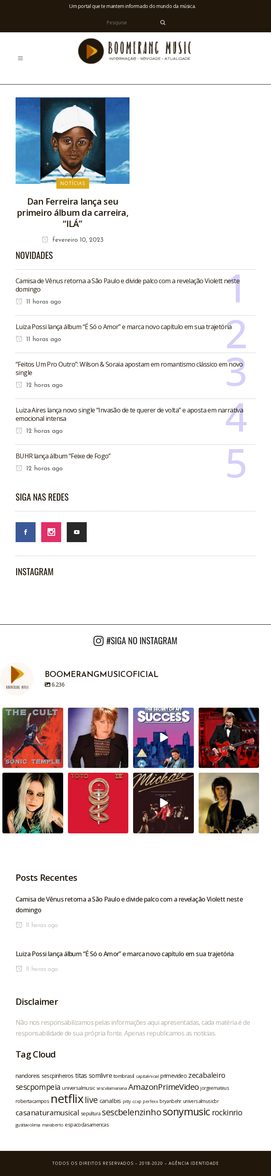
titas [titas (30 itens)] (81, 1075)
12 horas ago (39, 385)
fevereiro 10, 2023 (73, 240)
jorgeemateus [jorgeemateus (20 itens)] (214, 1088)
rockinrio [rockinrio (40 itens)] (227, 1112)
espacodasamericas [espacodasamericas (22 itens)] (87, 1124)
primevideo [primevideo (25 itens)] (173, 1075)
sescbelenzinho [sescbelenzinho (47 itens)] (131, 1112)
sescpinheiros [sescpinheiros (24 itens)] (58, 1075)
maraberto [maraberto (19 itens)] (53, 1125)
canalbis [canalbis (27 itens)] (110, 1101)
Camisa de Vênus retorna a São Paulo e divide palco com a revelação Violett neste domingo (127, 285)
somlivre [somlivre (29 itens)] (100, 1075)
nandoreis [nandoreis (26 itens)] (28, 1075)
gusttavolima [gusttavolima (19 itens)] (28, 1125)
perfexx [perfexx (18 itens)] (150, 1101)
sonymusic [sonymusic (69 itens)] (186, 1112)
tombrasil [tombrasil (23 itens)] (124, 1075)
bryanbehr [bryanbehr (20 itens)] (170, 1101)
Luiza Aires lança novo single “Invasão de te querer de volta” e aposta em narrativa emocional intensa (129, 414)
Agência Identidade (194, 1163)
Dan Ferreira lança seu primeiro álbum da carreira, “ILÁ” (72, 212)
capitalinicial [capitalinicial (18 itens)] (147, 1076)
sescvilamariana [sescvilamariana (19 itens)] (111, 1088)
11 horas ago (38, 302)
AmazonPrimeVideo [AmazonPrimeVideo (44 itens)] (163, 1086)
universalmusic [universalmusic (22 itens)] (78, 1087)
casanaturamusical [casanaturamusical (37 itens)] (47, 1112)
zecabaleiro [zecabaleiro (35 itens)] (206, 1075)
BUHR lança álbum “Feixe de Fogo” (63, 456)
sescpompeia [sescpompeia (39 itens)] (38, 1087)
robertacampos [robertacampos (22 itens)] (32, 1101)
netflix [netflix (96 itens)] (67, 1099)
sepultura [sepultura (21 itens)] (91, 1113)
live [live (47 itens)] (91, 1099)
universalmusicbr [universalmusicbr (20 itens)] (201, 1101)
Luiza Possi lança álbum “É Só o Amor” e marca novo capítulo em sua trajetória (124, 326)
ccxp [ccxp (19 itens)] (136, 1101)
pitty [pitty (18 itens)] (127, 1101)
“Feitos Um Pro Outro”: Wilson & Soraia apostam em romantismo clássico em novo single (129, 368)
